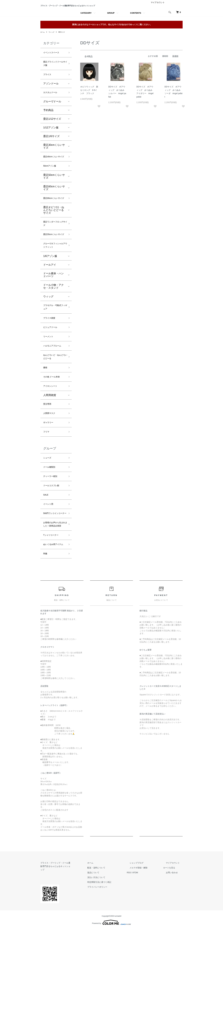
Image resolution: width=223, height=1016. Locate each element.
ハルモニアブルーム (53, 400)
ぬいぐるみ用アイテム (53, 631)
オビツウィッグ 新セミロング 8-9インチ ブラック (89, 107)
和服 (45, 643)
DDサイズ (64, 49)
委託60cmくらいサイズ (54, 216)
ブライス (48, 95)
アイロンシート (52, 447)
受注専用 (48, 466)
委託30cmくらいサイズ (54, 168)
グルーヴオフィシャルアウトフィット (53, 289)
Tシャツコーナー (53, 618)
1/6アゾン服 (50, 303)
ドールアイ (49, 311)
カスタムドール (52, 114)
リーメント (49, 388)
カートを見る (175, 958)
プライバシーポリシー (111, 977)
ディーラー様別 (52, 544)
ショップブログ (145, 953)
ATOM (146, 963)
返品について (107, 963)
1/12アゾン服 (50, 149)
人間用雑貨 (49, 457)
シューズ (48, 524)
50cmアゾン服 (51, 193)
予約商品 (48, 132)
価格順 (165, 73)
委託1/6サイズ (51, 158)
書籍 (45, 427)
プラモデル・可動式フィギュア (53, 355)
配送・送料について (110, 958)
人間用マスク (51, 476)
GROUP (110, 30)
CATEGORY (86, 30)
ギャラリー (49, 487)
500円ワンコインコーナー (54, 587)
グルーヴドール (52, 123)
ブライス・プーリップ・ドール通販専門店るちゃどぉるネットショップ (71, 14)
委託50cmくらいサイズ (54, 205)
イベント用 (49, 575)
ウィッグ (52, 49)
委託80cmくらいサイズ (54, 229)
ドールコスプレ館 (53, 554)
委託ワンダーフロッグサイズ (53, 258)
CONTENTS (135, 30)
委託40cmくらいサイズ (54, 181)
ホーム (43, 49)
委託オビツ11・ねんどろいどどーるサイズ (53, 243)
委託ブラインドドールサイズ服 (53, 83)
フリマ (47, 497)
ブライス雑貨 (51, 367)
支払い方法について (110, 967)
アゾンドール (51, 104)
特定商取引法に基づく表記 (113, 972)
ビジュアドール (52, 377)
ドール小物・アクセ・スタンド (53, 333)
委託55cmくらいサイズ (54, 272)
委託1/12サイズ (52, 140)
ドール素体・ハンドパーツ (53, 322)
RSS (140, 963)
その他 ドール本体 (53, 437)
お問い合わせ (175, 963)
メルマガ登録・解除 (147, 958)
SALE (46, 565)
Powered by (111, 1009)
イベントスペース (53, 70)
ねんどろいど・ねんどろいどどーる (53, 415)
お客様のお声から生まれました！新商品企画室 (53, 604)
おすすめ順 (153, 73)
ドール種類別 (51, 534)
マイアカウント (158, 20)
